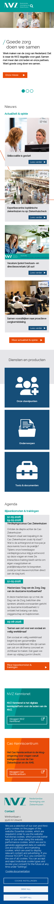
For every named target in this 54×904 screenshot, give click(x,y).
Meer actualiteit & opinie (25, 340)
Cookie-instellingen (26, 881)
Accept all (26, 897)
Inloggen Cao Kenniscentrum (18, 773)
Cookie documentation (17, 871)
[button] (23, 90)
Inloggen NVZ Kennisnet (17, 720)
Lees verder (36, 162)
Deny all (26, 889)
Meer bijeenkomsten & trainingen (19, 666)
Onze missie (11, 75)
